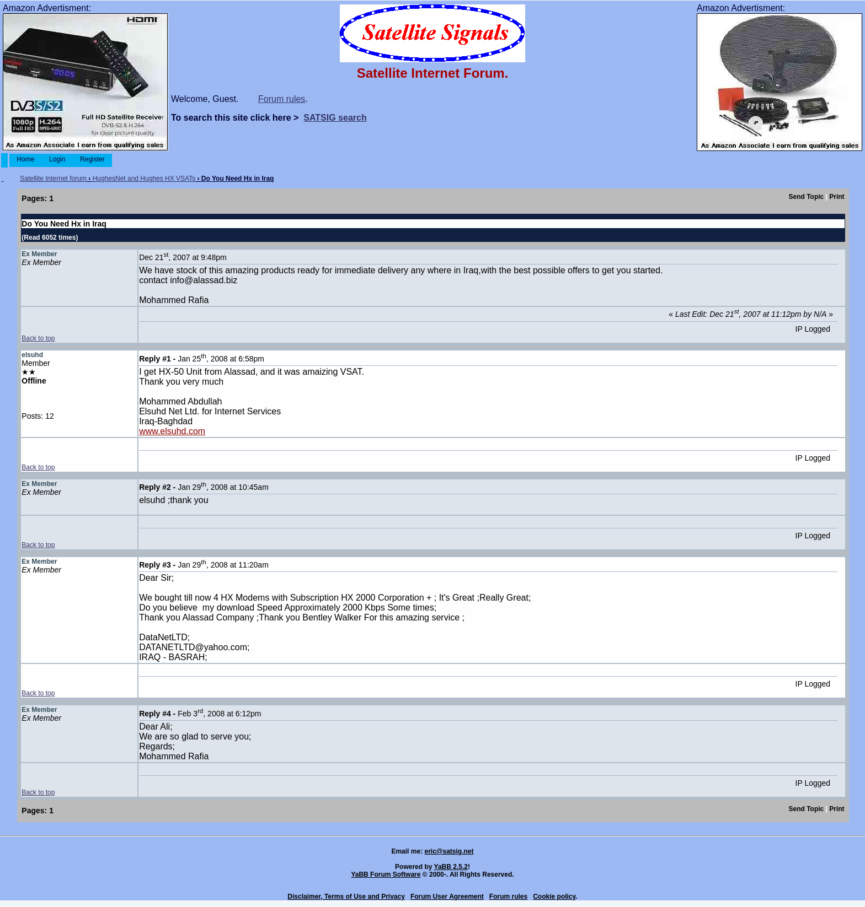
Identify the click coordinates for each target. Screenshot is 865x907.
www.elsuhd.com (172, 431)
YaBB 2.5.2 (451, 867)
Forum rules (281, 99)
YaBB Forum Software (385, 874)
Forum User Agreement (447, 896)
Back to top (38, 338)
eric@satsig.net (448, 851)
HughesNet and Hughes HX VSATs (144, 178)
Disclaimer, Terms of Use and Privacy (346, 896)
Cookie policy (554, 896)
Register (92, 159)
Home (25, 159)
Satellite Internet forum (53, 178)
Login (57, 159)
